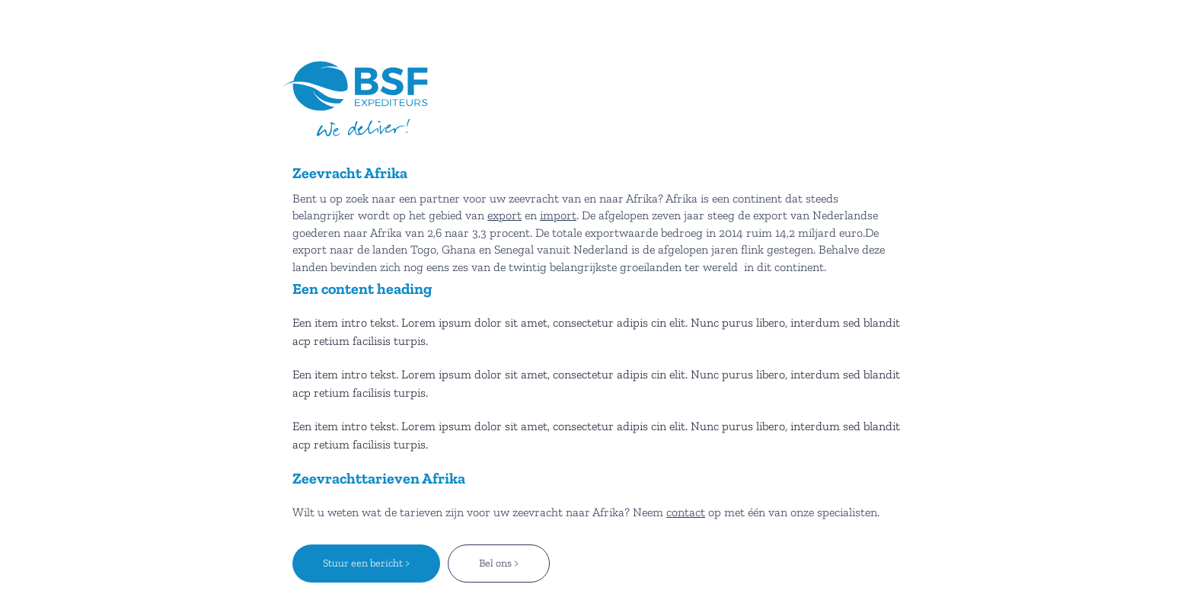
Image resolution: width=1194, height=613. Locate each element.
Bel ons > (499, 563)
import (558, 215)
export (504, 215)
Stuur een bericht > (366, 563)
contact (685, 512)
